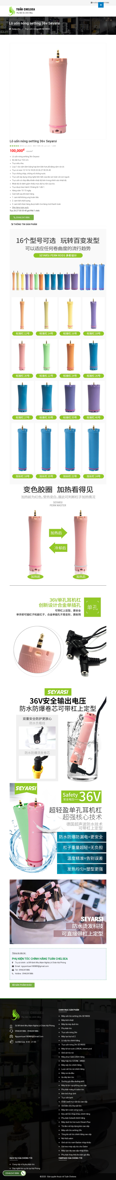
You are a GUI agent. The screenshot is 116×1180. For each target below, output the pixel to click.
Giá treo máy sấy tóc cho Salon (74, 1146)
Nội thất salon (67, 1138)
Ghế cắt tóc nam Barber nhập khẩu (76, 1142)
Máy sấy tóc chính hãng (71, 1065)
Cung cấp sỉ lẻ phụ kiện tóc (23, 1164)
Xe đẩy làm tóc (67, 1077)
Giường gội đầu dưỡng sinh (72, 1081)
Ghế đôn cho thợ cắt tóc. (71, 1106)
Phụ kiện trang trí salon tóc (72, 1089)
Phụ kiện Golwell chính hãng (73, 1118)
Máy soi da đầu (67, 1073)
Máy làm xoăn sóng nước (72, 1110)
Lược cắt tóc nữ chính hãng (72, 1069)
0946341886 (22, 217)
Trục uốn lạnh (67, 1098)
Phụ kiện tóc (66, 1028)
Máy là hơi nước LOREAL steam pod (76, 1049)
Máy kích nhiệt (67, 1020)
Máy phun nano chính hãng (72, 1057)
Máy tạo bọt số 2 (68, 1036)
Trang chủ (14, 29)
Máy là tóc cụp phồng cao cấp (74, 1085)
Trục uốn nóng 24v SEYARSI (37, 29)
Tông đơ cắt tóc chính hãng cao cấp (76, 1134)
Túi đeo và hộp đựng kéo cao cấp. (75, 1126)
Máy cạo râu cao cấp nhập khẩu (74, 1151)
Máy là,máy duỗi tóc (69, 1024)
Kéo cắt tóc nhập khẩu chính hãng (75, 1114)
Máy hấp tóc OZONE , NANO (73, 1061)
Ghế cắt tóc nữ (67, 1053)
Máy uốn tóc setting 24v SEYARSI (75, 1016)
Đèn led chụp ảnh (68, 1093)
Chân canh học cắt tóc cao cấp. (74, 1102)
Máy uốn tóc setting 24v (71, 1130)
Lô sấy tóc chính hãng (70, 1040)
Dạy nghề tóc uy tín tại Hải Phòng (26, 1168)
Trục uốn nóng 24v (69, 1032)
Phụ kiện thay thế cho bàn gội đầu (75, 1155)
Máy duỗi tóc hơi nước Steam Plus (75, 1122)
